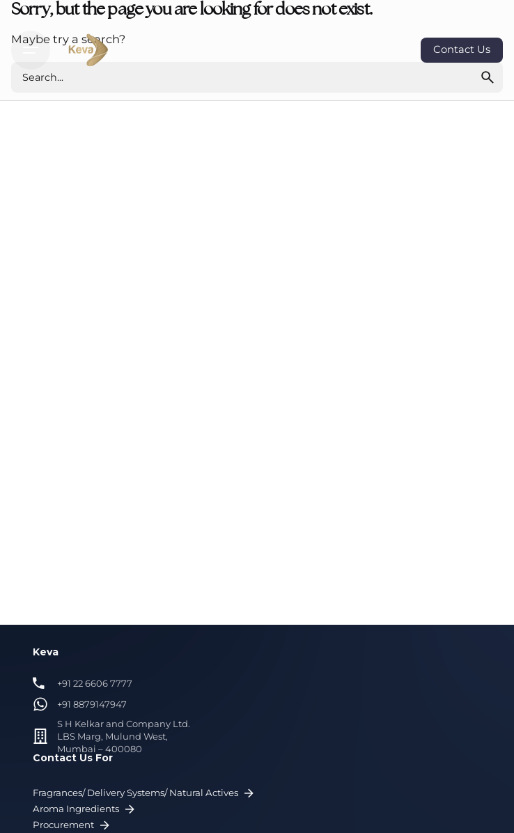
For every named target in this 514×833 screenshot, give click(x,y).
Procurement (73, 825)
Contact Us (461, 49)
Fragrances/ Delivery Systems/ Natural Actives (145, 793)
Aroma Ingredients (85, 809)
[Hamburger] (30, 50)
